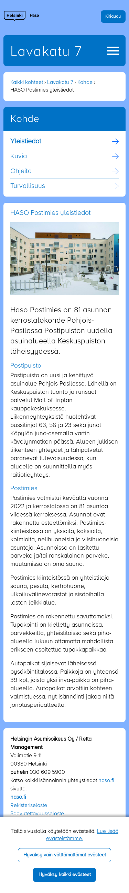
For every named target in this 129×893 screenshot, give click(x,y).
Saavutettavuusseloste (37, 814)
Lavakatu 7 (46, 52)
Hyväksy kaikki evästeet (65, 874)
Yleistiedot (25, 141)
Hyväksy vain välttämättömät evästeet (64, 855)
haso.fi (106, 780)
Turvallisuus (27, 186)
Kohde (85, 82)
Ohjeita (21, 171)
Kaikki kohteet (26, 82)
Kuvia (18, 156)
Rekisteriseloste (28, 805)
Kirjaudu (113, 16)
